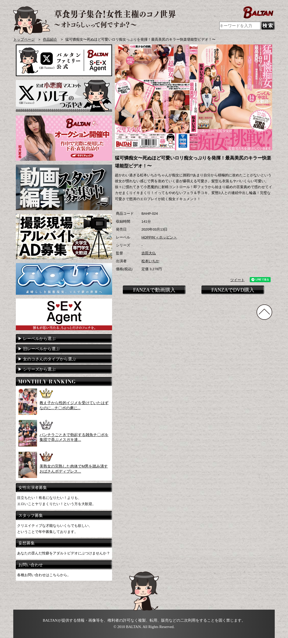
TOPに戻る (264, 312)
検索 (268, 25)
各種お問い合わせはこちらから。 (44, 575)
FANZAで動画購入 (154, 290)
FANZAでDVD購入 (233, 290)
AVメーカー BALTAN (94, 20)
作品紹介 (50, 39)
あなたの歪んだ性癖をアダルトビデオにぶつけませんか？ (63, 553)
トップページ (24, 39)
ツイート (237, 280)
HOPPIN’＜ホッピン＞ (159, 237)
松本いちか (150, 261)
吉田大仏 (148, 253)
